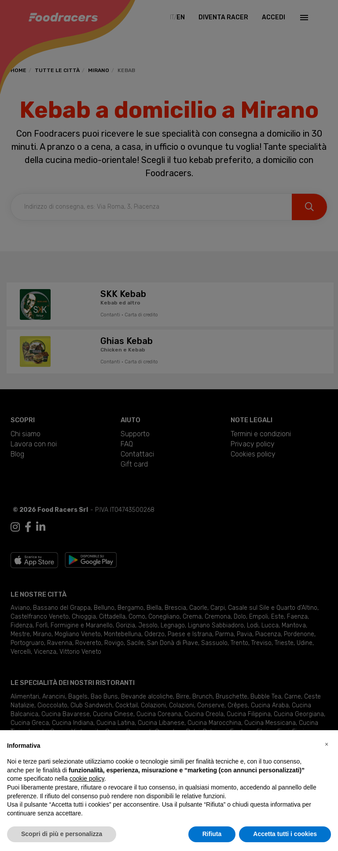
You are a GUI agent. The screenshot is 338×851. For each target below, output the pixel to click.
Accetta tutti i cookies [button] (285, 833)
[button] (327, 744)
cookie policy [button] (87, 778)
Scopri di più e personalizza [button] (61, 833)
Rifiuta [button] (212, 833)
